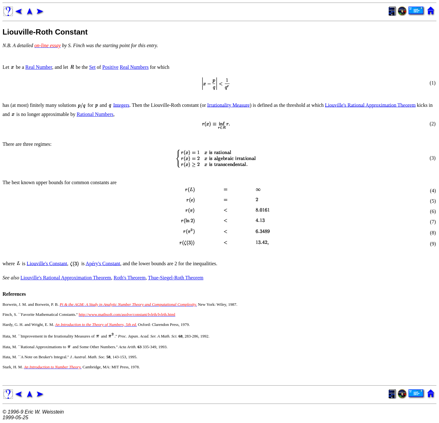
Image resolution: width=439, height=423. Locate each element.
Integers (121, 104)
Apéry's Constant (103, 263)
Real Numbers (134, 67)
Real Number (38, 67)
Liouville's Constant (47, 263)
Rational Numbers (95, 114)
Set (92, 67)
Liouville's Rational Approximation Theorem (370, 104)
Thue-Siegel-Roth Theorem (175, 277)
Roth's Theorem (130, 277)
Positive (110, 67)
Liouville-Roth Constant (45, 32)
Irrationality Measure (228, 104)
